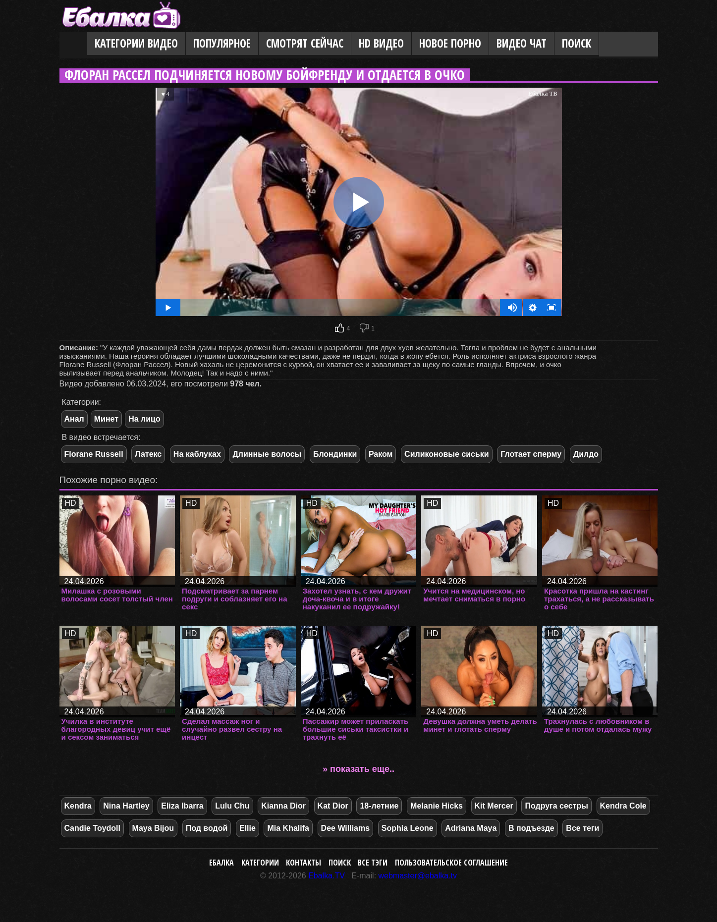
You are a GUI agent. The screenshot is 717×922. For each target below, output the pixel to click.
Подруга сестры (556, 806)
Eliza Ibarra (182, 806)
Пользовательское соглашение (451, 862)
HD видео (381, 43)
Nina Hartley (126, 806)
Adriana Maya (470, 828)
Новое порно (450, 43)
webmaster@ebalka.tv (418, 875)
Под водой (207, 828)
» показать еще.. (358, 769)
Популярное (222, 43)
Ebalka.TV (326, 875)
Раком (381, 454)
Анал (74, 419)
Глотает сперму (530, 454)
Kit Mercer (494, 806)
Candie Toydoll (92, 828)
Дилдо (586, 454)
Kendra (78, 806)
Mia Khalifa (288, 828)
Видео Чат (521, 43)
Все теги (582, 828)
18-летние (379, 806)
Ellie (247, 828)
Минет (106, 419)
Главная (73, 44)
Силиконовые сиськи (446, 454)
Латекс (148, 454)
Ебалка (221, 862)
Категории (260, 862)
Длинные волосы (266, 454)
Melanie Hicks (436, 806)
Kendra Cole (623, 806)
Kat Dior (333, 806)
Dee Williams (345, 828)
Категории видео (136, 43)
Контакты (303, 862)
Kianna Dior (283, 806)
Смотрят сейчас (304, 43)
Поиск (576, 43)
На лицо (144, 419)
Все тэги (372, 862)
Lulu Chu (232, 806)
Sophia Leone (408, 828)
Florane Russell (93, 454)
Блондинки (335, 454)
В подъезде (531, 828)
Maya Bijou (153, 828)
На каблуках (197, 454)
